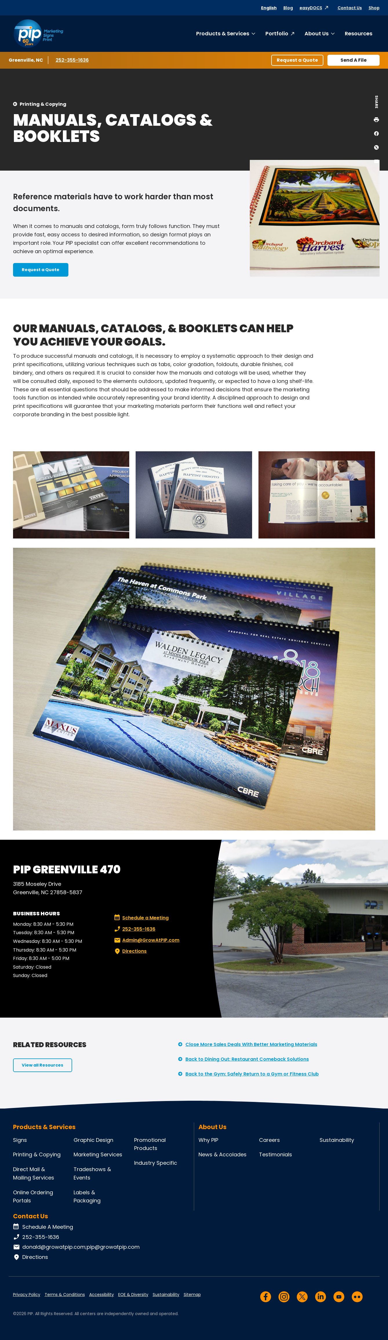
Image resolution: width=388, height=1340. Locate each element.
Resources (358, 33)
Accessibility (101, 1294)
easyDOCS (311, 8)
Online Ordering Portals (33, 1196)
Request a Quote (297, 60)
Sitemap (192, 1294)
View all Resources (42, 1065)
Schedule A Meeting (43, 1227)
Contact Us (350, 8)
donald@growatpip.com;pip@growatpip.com (76, 1247)
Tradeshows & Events (92, 1173)
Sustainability (337, 1140)
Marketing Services (98, 1154)
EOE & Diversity (133, 1294)
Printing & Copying (43, 104)
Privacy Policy (26, 1294)
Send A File (353, 60)
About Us (317, 33)
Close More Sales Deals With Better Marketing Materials (251, 1044)
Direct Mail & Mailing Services (33, 1173)
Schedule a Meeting (141, 918)
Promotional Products (150, 1144)
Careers (269, 1140)
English (269, 8)
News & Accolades (222, 1154)
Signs (20, 1140)
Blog (288, 8)
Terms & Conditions (65, 1294)
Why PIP (208, 1140)
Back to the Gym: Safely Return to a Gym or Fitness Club (252, 1074)
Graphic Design (93, 1140)
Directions (130, 951)
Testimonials (275, 1154)
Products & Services (222, 33)
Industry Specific (155, 1162)
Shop (374, 8)
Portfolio (276, 33)
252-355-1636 (73, 59)
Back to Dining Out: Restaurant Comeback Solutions (247, 1059)
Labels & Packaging (87, 1196)
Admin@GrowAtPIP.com (146, 940)
